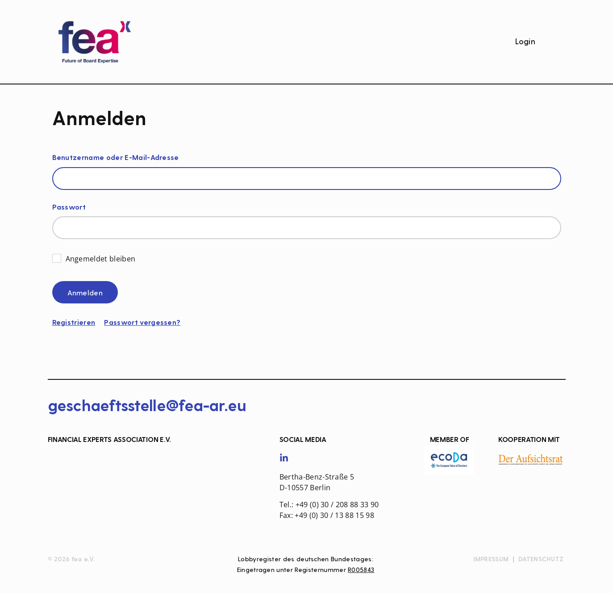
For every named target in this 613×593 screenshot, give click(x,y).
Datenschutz (540, 559)
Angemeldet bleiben (101, 258)
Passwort (69, 207)
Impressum (491, 559)
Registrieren (74, 322)
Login (525, 42)
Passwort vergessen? (142, 322)
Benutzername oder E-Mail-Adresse (115, 158)
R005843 (361, 570)
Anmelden (85, 293)
